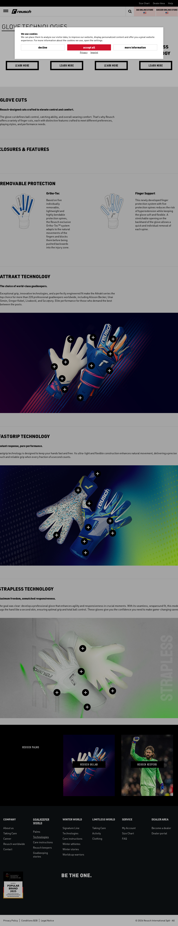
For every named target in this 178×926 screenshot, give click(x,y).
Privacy (84, 52)
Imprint (94, 52)
